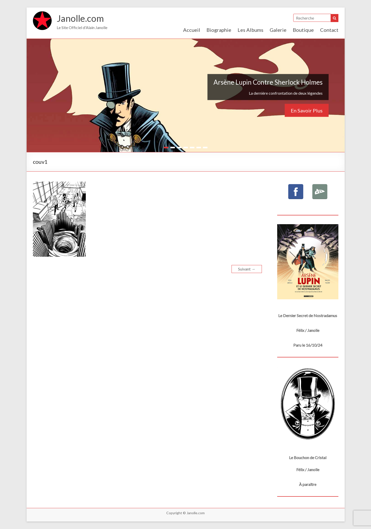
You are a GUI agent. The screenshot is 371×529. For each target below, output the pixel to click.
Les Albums (250, 30)
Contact (329, 30)
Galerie (278, 30)
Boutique (303, 30)
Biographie (218, 30)
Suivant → (246, 269)
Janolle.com (80, 18)
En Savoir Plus (307, 110)
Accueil (191, 30)
